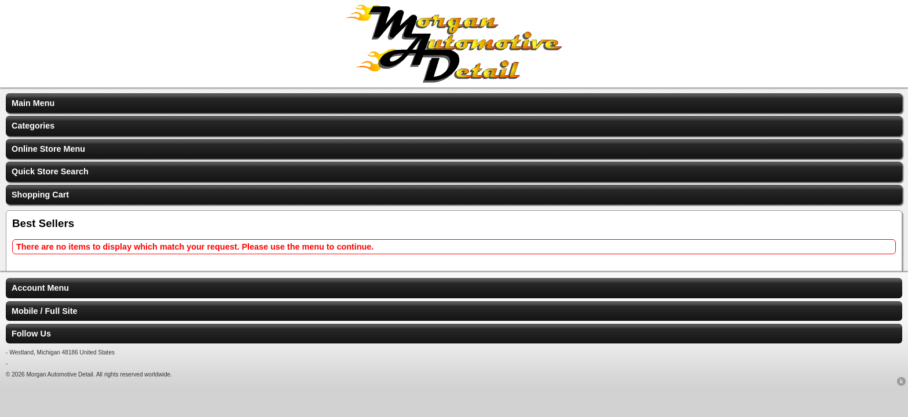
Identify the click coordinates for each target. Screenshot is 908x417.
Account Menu (40, 287)
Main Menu (33, 103)
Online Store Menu (48, 148)
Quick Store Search (50, 171)
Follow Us (31, 333)
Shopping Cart (40, 194)
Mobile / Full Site (45, 311)
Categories (33, 125)
